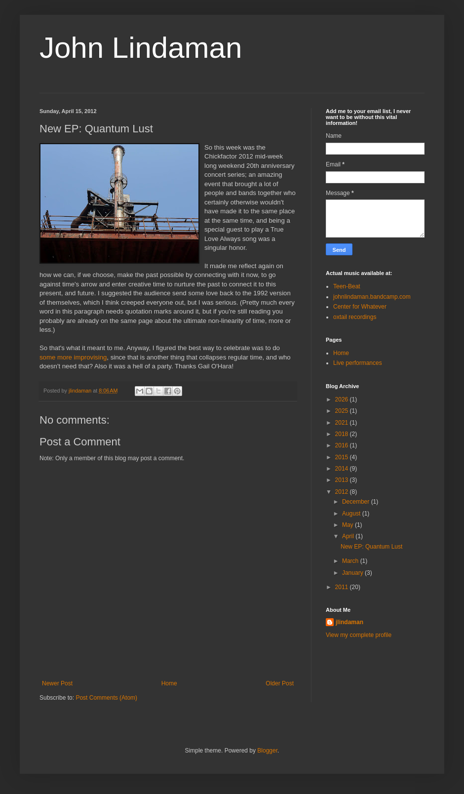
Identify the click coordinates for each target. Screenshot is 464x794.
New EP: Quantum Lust (371, 546)
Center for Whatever (360, 306)
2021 (342, 422)
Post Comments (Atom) (106, 697)
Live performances (357, 362)
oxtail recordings (354, 317)
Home (169, 683)
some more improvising (73, 357)
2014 (342, 468)
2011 (342, 587)
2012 (342, 491)
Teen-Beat (346, 286)
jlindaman (349, 622)
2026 (342, 399)
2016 (342, 445)
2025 (342, 410)
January (353, 572)
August (352, 513)
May (348, 524)
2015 (342, 457)
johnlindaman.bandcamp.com (372, 296)
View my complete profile (358, 635)
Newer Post (57, 683)
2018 (342, 434)
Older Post (280, 683)
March (351, 560)
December (356, 501)
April (348, 536)
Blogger (267, 750)
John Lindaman (140, 47)
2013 (342, 479)
